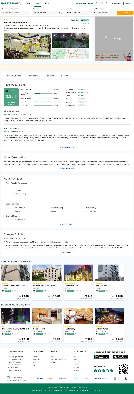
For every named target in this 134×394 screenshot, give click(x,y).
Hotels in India (13, 368)
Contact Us (35, 359)
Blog (33, 365)
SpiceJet (77, 362)
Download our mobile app (109, 351)
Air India (77, 370)
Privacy (53, 362)
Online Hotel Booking (15, 359)
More (6, 30)
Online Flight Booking (16, 357)
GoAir (76, 359)
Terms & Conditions (58, 359)
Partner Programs (14, 370)
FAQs (53, 357)
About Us (35, 357)
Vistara (76, 368)
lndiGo (76, 357)
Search (125, 13)
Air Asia (76, 365)
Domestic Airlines (14, 365)
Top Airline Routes (14, 362)
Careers (34, 362)
